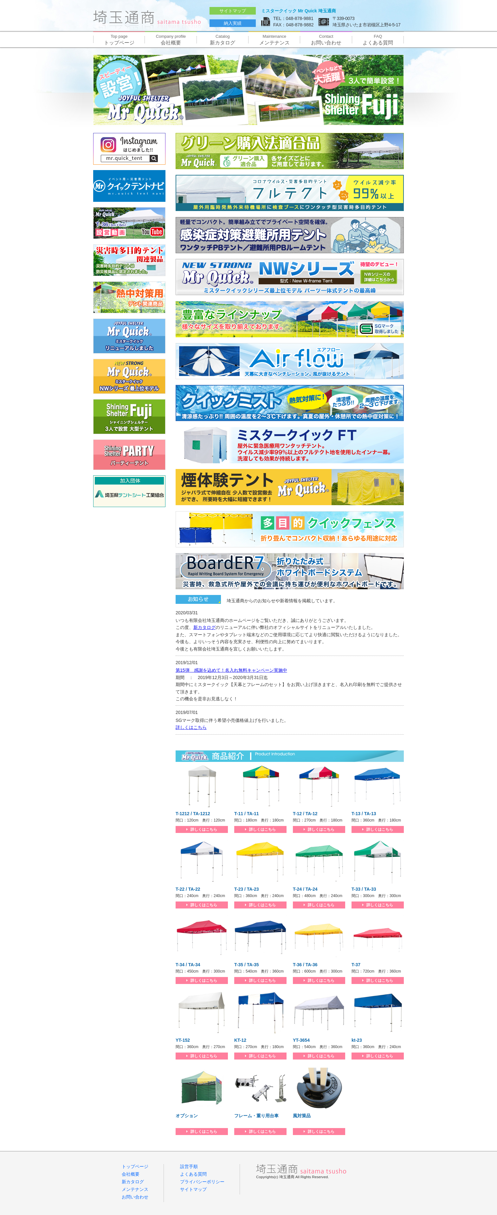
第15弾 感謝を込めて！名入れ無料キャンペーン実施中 (231, 670)
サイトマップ (232, 10)
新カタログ (222, 39)
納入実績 (233, 23)
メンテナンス (274, 39)
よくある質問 (378, 39)
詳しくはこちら (191, 727)
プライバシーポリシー (202, 1181)
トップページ (119, 39)
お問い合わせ (326, 39)
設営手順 (189, 1166)
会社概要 (171, 39)
